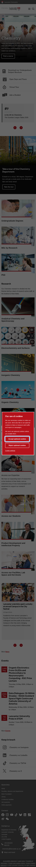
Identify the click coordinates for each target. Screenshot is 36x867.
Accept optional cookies (17, 439)
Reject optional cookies (17, 445)
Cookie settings (10, 450)
